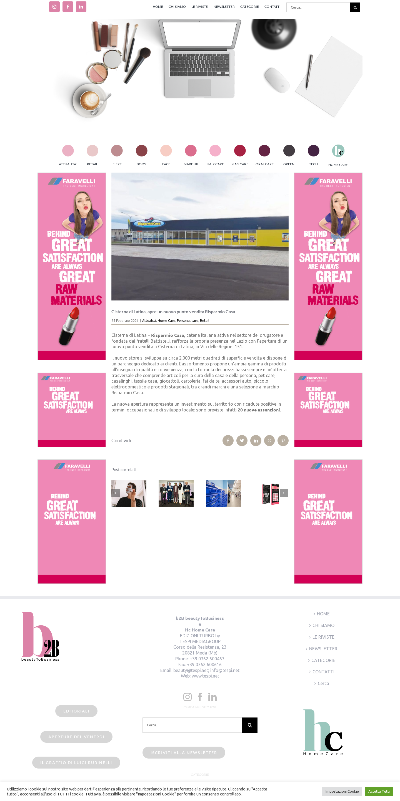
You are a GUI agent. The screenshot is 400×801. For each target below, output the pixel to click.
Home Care (166, 320)
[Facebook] (200, 697)
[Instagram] (187, 697)
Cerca (323, 683)
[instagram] (54, 6)
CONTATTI (323, 671)
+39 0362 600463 (207, 658)
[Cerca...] (318, 7)
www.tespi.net (205, 675)
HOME (323, 613)
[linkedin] (81, 6)
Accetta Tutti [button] (379, 791)
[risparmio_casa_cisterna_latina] (200, 236)
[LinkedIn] (212, 697)
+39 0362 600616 (204, 664)
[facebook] (67, 6)
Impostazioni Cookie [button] (342, 791)
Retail (204, 320)
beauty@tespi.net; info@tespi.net (206, 670)
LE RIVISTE (323, 637)
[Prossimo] (284, 493)
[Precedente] (115, 493)
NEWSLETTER (323, 648)
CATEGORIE (323, 660)
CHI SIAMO (323, 625)
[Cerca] (355, 7)
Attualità (149, 320)
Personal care (187, 320)
